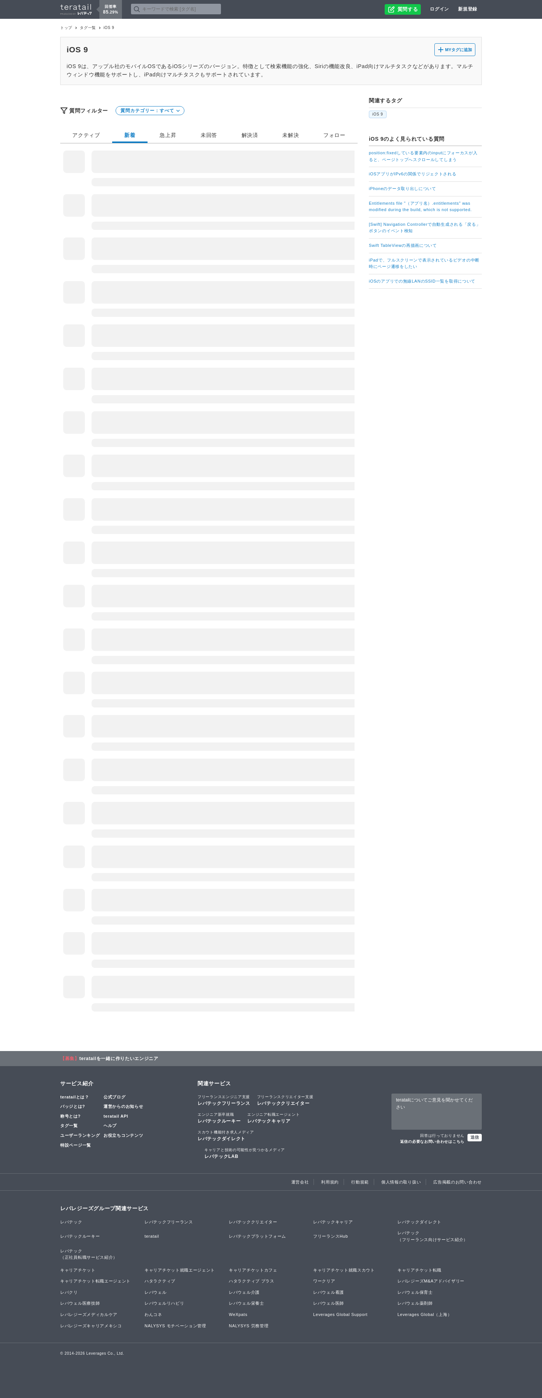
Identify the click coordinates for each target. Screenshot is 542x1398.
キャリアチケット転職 (419, 1270)
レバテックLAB (244, 1153)
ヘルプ (110, 1125)
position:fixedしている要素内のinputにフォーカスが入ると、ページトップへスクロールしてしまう (423, 156)
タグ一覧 (88, 28)
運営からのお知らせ (123, 1106)
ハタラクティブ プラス (251, 1281)
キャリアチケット (78, 1270)
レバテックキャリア (273, 1118)
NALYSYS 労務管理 (248, 1325)
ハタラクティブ (160, 1281)
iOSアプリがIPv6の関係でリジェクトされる (412, 174)
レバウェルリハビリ (164, 1303)
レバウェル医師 (328, 1303)
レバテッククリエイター (285, 1100)
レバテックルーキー (219, 1118)
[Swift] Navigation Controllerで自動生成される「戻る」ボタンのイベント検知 (424, 227)
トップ (66, 28)
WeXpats (238, 1314)
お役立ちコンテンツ (123, 1135)
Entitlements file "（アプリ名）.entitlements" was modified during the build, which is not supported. (420, 206)
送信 (474, 1137)
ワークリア (324, 1281)
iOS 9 (377, 114)
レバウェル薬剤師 (415, 1303)
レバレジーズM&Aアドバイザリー (430, 1281)
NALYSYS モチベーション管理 (175, 1325)
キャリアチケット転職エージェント (95, 1281)
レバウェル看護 (328, 1292)
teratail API (116, 1116)
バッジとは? (72, 1106)
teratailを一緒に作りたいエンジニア (118, 1058)
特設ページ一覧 (75, 1145)
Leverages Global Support (340, 1314)
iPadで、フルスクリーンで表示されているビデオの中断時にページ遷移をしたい (424, 263)
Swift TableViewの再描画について (403, 245)
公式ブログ (115, 1097)
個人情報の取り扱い (401, 1182)
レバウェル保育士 (415, 1292)
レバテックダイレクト (226, 1135)
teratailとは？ (74, 1097)
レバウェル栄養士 (246, 1303)
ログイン (439, 9)
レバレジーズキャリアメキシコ (91, 1325)
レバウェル (156, 1292)
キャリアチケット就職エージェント (180, 1270)
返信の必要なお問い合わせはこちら (432, 1141)
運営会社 (300, 1182)
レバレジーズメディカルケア (88, 1314)
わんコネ (153, 1314)
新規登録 (467, 9)
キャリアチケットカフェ (253, 1270)
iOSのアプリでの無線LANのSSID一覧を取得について (422, 281)
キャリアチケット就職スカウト (344, 1270)
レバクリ (69, 1292)
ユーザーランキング (80, 1135)
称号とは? (70, 1116)
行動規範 (360, 1182)
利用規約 (330, 1182)
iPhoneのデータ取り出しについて (402, 188)
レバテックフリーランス (224, 1100)
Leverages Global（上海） (424, 1314)
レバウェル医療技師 (80, 1303)
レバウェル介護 (244, 1292)
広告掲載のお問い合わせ (457, 1182)
